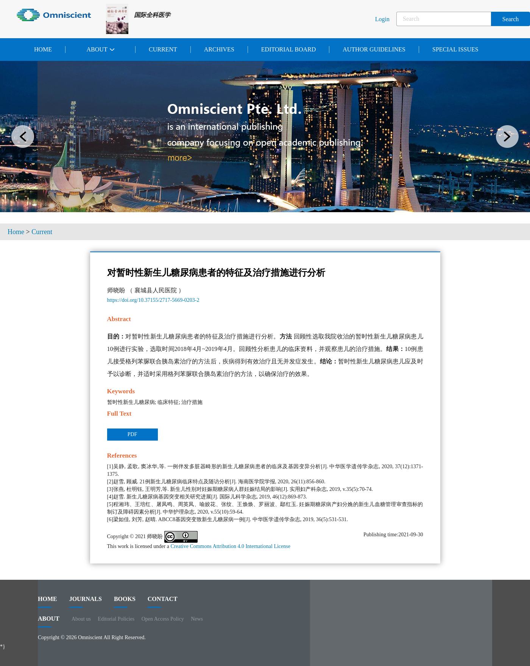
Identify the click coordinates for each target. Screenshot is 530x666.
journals (85, 602)
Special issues (455, 49)
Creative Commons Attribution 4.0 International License (230, 546)
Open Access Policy (163, 619)
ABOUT (48, 621)
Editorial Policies (116, 619)
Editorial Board (288, 49)
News (197, 619)
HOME (47, 602)
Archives (219, 49)
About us (81, 619)
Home (43, 49)
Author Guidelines (374, 49)
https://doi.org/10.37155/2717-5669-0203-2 (153, 300)
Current (163, 49)
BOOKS (125, 602)
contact (163, 602)
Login (382, 19)
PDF (132, 434)
